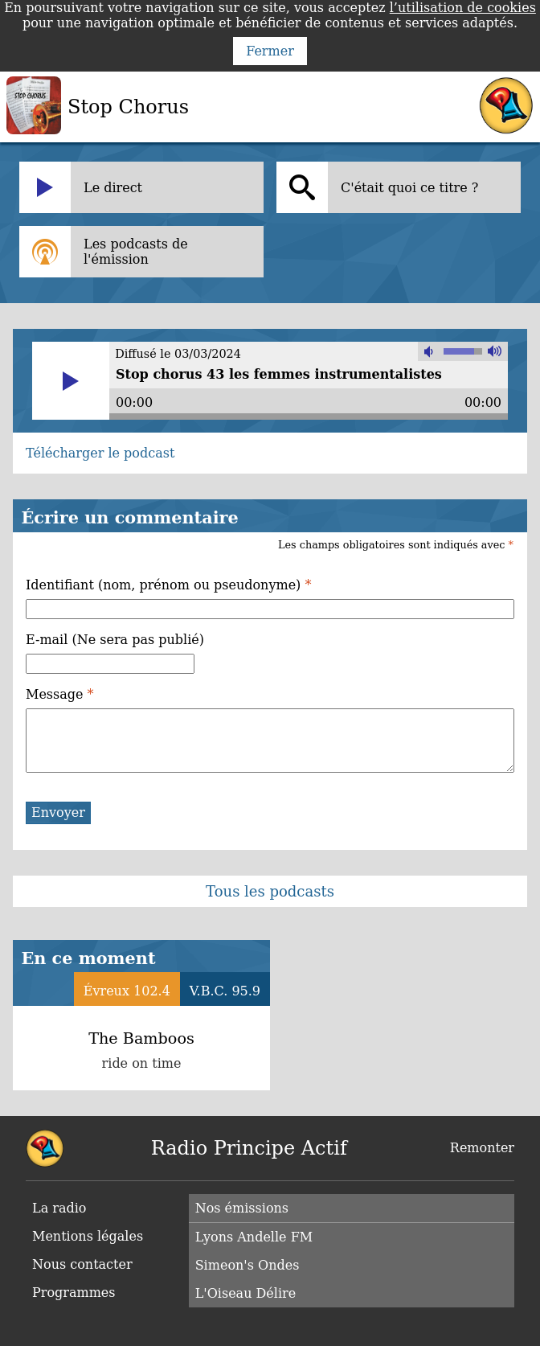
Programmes (74, 1292)
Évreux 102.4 (127, 991)
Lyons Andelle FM (254, 1237)
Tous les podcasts (270, 891)
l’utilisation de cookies (463, 7)
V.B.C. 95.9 (225, 991)
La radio (59, 1208)
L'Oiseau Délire (246, 1293)
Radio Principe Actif (249, 1148)
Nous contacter (82, 1264)
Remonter (482, 1147)
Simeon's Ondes (247, 1265)
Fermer (270, 51)
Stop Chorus (128, 107)
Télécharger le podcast (100, 453)
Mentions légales (87, 1236)
